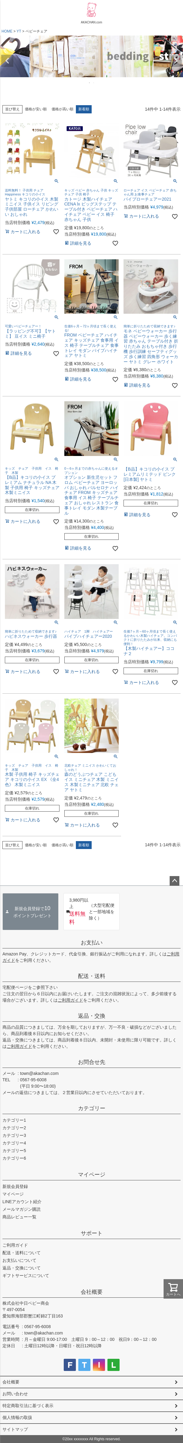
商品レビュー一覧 (19, 1216)
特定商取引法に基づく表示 (27, 1405)
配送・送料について (21, 1252)
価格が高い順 (62, 109)
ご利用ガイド (70, 1000)
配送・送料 (91, 976)
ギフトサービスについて (25, 1275)
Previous (7, 61)
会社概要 (92, 1292)
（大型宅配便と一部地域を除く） (90, 911)
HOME (7, 31)
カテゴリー (91, 1108)
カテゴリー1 (14, 1120)
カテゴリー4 (14, 1143)
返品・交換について (21, 1267)
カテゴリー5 (14, 1150)
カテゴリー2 (14, 1127)
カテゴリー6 (14, 1158)
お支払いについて (19, 1260)
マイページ (91, 1175)
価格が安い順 (36, 109)
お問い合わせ (15, 1393)
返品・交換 (91, 1016)
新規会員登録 (15, 1186)
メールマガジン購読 (21, 1209)
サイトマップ (15, 1429)
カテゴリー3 (14, 1135)
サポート (92, 1233)
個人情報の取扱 (17, 1417)
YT (18, 31)
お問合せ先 (91, 1062)
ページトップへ (174, 881)
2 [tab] (94, 82)
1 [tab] (89, 82)
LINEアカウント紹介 (22, 1201)
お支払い (92, 943)
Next (176, 61)
